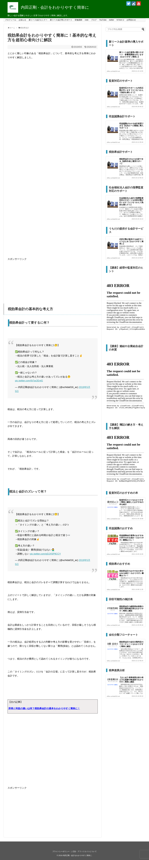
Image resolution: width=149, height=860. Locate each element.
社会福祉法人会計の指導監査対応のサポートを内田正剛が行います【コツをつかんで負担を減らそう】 (131, 201)
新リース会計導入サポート (61, 20)
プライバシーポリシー (61, 851)
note (86, 20)
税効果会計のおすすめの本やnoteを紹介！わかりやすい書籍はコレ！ (131, 573)
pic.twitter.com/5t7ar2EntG (29, 380)
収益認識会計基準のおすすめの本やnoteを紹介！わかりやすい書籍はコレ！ (131, 537)
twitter (111, 20)
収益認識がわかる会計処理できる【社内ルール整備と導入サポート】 (131, 125)
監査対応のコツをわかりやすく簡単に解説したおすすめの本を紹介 (131, 502)
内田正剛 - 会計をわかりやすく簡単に (55, 7)
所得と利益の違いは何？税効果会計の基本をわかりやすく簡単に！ (44, 708)
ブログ (94, 20)
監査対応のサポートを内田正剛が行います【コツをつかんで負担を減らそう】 (131, 90)
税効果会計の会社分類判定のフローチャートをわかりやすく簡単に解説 (131, 644)
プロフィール (10, 20)
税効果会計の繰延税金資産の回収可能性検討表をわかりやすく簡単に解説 (131, 608)
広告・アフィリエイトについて (85, 851)
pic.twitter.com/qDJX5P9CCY (45, 554)
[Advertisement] (53, 166)
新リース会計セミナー (38, 20)
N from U (120, 20)
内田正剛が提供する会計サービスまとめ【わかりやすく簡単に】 (131, 241)
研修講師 (78, 20)
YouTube (102, 20)
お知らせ (22, 20)
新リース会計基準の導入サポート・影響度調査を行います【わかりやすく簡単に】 (131, 54)
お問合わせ (131, 20)
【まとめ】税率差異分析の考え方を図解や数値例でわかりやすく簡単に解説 (131, 679)
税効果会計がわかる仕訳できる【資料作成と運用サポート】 (131, 161)
